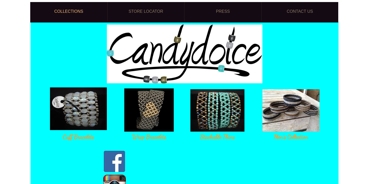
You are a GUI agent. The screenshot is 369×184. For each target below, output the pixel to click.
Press (223, 11)
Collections (68, 11)
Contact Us (300, 11)
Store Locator (146, 11)
